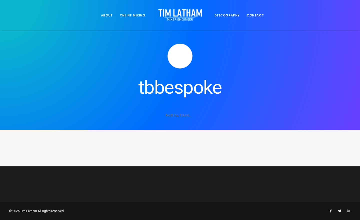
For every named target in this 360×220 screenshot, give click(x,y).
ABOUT (107, 15)
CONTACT (255, 15)
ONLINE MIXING (133, 15)
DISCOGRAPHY (227, 15)
